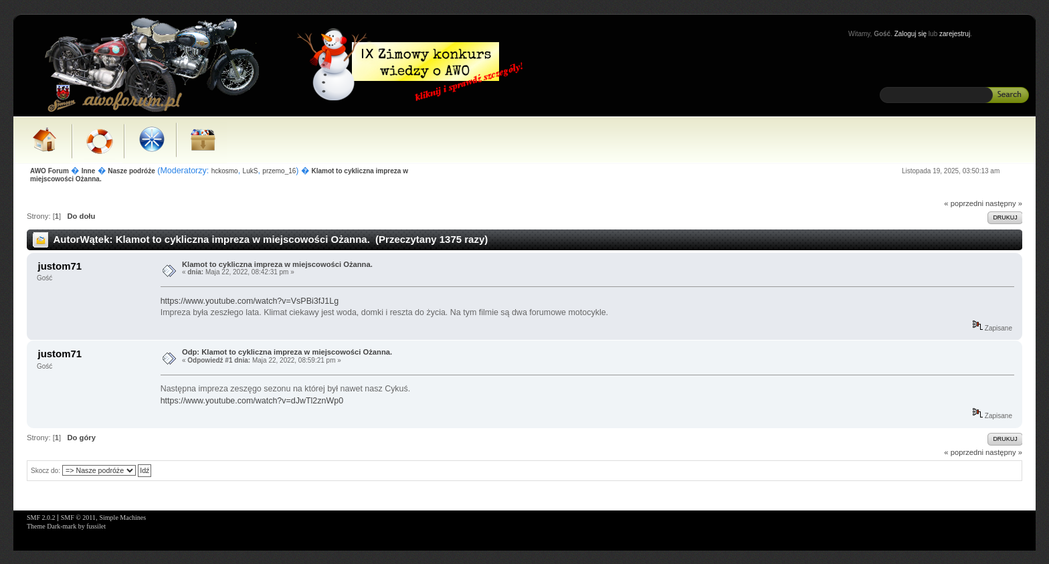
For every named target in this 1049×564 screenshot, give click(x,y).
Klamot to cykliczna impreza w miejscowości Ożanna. (277, 264)
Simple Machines (122, 517)
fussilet (96, 526)
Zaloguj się (910, 33)
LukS (250, 171)
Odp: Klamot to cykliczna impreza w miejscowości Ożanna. (287, 352)
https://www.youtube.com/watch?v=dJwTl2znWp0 (252, 400)
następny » (1003, 203)
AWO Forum (49, 171)
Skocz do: (45, 470)
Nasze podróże (131, 171)
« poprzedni (963, 203)
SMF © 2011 (78, 517)
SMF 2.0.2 (41, 517)
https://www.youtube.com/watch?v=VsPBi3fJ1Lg (250, 301)
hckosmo (224, 171)
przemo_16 (279, 171)
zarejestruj (954, 33)
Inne (89, 171)
